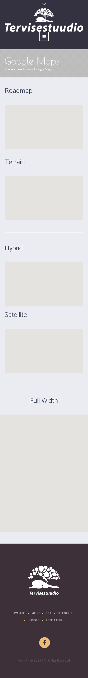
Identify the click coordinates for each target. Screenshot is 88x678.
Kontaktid (54, 620)
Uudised (33, 620)
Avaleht (19, 613)
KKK (48, 613)
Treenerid (65, 613)
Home (27, 69)
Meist (35, 613)
